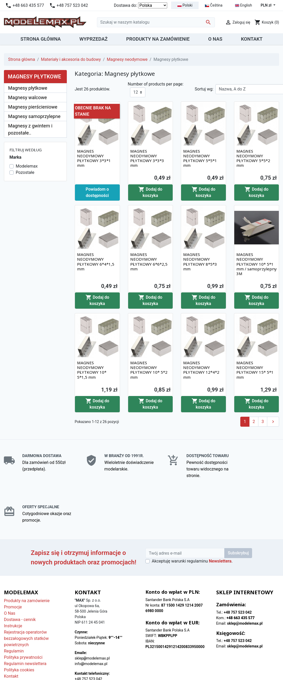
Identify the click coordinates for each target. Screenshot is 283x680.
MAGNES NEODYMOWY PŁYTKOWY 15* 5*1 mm (255, 370)
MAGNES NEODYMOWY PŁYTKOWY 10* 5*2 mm (148, 370)
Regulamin (14, 606)
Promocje (13, 562)
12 (135, 92)
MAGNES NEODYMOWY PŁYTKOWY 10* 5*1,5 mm (91, 370)
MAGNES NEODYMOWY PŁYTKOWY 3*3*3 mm (147, 158)
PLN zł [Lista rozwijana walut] (267, 5)
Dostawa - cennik (20, 574)
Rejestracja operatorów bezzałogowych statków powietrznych (26, 594)
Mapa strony (15, 637)
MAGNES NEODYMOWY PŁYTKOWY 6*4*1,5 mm (95, 261)
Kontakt (11, 631)
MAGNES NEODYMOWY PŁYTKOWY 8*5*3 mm (200, 261)
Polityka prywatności (23, 612)
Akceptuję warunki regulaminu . (192, 516)
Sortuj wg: (204, 89)
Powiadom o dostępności (97, 192)
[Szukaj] (156, 22)
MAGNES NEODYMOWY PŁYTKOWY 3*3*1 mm (94, 158)
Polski (184, 5)
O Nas (9, 568)
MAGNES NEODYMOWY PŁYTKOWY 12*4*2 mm (201, 370)
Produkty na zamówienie (27, 556)
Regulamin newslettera (25, 619)
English (243, 5)
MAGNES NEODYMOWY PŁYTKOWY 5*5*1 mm (200, 158)
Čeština (213, 5)
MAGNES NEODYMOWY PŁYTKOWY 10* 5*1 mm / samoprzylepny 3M (256, 264)
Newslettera (220, 516)
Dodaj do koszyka (150, 192)
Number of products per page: (156, 84)
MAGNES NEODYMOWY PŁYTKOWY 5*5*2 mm (253, 158)
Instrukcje (13, 581)
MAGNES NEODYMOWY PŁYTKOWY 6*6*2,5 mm (148, 261)
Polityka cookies (19, 625)
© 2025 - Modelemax (141, 649)
